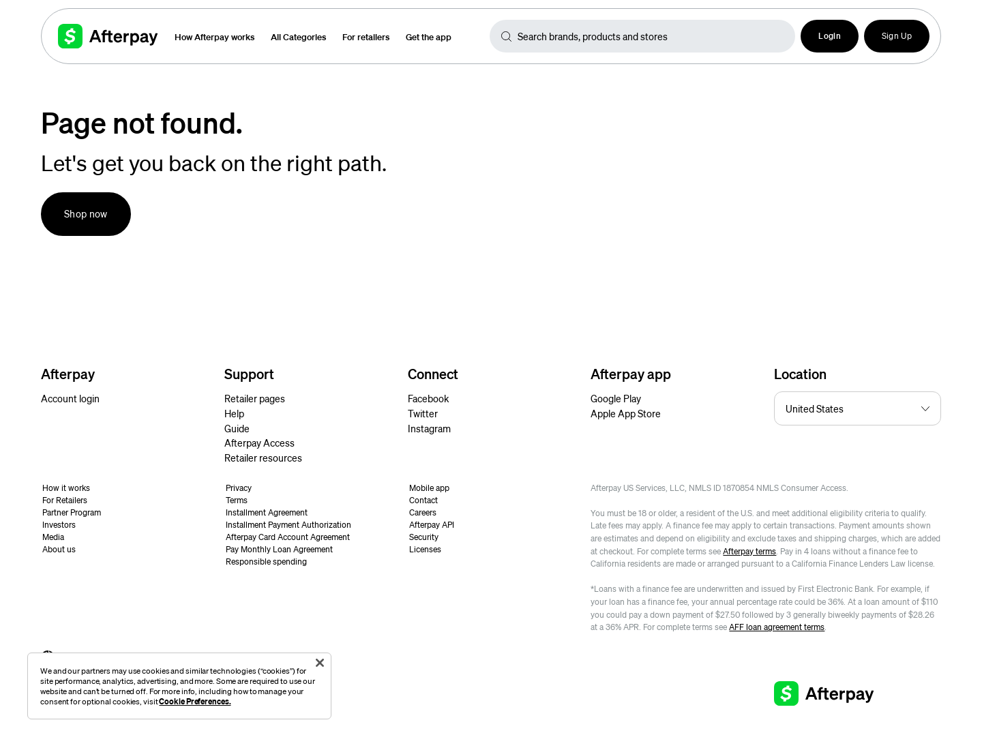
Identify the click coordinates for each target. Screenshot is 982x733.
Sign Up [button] (897, 36)
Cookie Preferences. (194, 701)
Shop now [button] (86, 213)
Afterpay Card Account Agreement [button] (288, 537)
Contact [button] (423, 500)
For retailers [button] (365, 36)
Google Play (616, 398)
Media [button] (53, 537)
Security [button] (423, 537)
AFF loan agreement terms (776, 627)
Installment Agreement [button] (267, 512)
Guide (237, 428)
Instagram (429, 428)
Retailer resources (263, 457)
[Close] (320, 663)
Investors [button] (59, 525)
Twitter (423, 413)
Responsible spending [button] (266, 561)
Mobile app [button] (429, 488)
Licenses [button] (425, 549)
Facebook (428, 398)
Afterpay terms (749, 551)
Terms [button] (237, 500)
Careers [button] (422, 512)
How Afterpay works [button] (214, 36)
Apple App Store (626, 413)
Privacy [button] (239, 488)
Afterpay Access (259, 442)
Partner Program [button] (71, 512)
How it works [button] (66, 488)
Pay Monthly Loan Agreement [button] (279, 549)
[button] (830, 36)
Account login (70, 398)
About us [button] (59, 549)
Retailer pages (254, 398)
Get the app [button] (428, 36)
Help (234, 413)
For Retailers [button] (64, 500)
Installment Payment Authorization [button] (288, 525)
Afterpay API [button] (431, 525)
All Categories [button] (298, 36)
